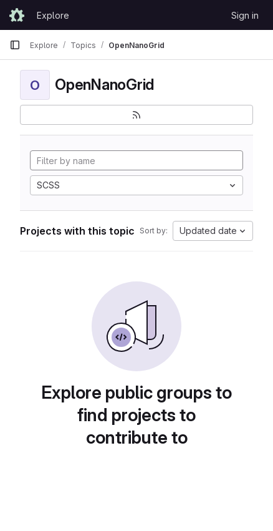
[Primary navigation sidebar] (15, 45)
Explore (53, 15)
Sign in (245, 15)
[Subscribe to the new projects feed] (136, 115)
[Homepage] (17, 15)
